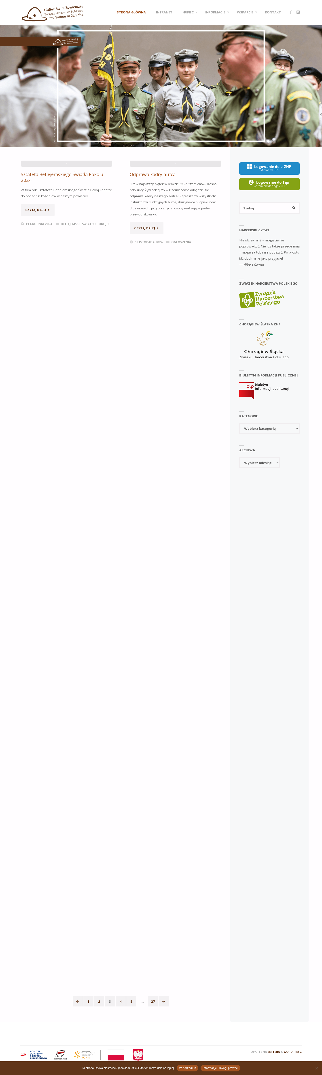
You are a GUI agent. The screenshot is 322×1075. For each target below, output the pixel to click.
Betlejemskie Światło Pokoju (85, 310)
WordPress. (293, 1052)
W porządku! (187, 1068)
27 (153, 1001)
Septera (273, 1052)
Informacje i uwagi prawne (220, 1068)
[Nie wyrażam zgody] (316, 1068)
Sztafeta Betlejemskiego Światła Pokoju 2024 (62, 263)
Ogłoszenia (181, 328)
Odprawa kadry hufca (153, 260)
